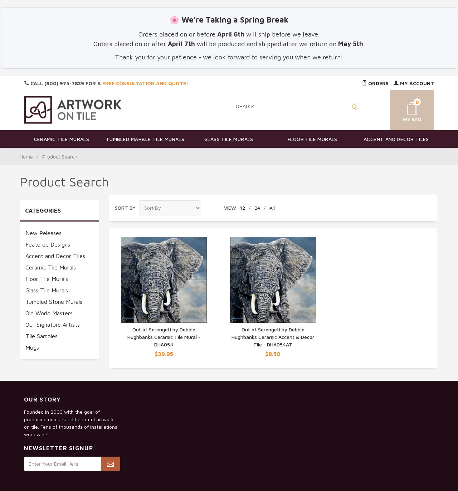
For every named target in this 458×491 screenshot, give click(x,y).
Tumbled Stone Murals (53, 301)
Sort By (125, 208)
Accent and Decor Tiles (396, 139)
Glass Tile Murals (228, 139)
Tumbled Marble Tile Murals (145, 139)
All (272, 208)
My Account (414, 83)
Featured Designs (47, 244)
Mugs (32, 347)
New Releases (43, 233)
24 (257, 208)
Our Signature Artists (52, 324)
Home (26, 157)
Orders (375, 83)
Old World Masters (49, 313)
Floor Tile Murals (312, 139)
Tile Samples (41, 336)
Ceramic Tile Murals (61, 139)
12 (242, 208)
